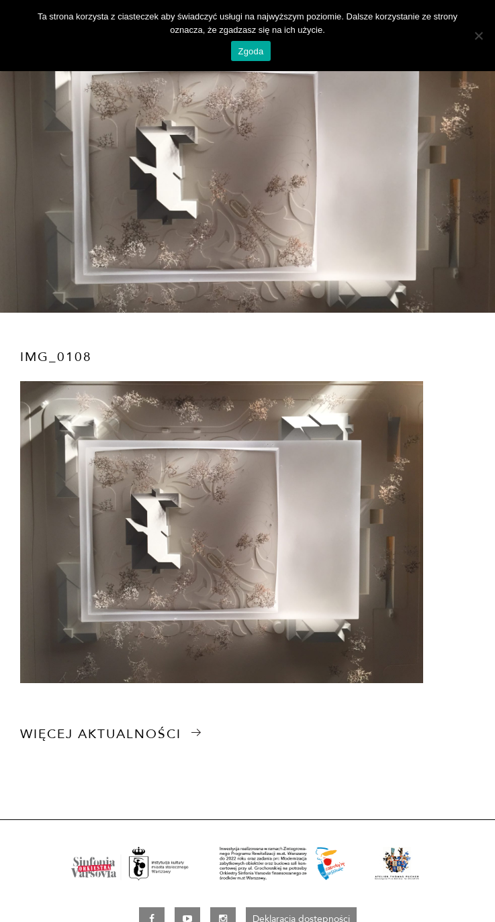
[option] (247, 174)
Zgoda (250, 51)
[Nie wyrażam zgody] (478, 35)
